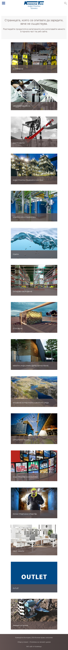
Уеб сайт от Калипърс (34, 646)
